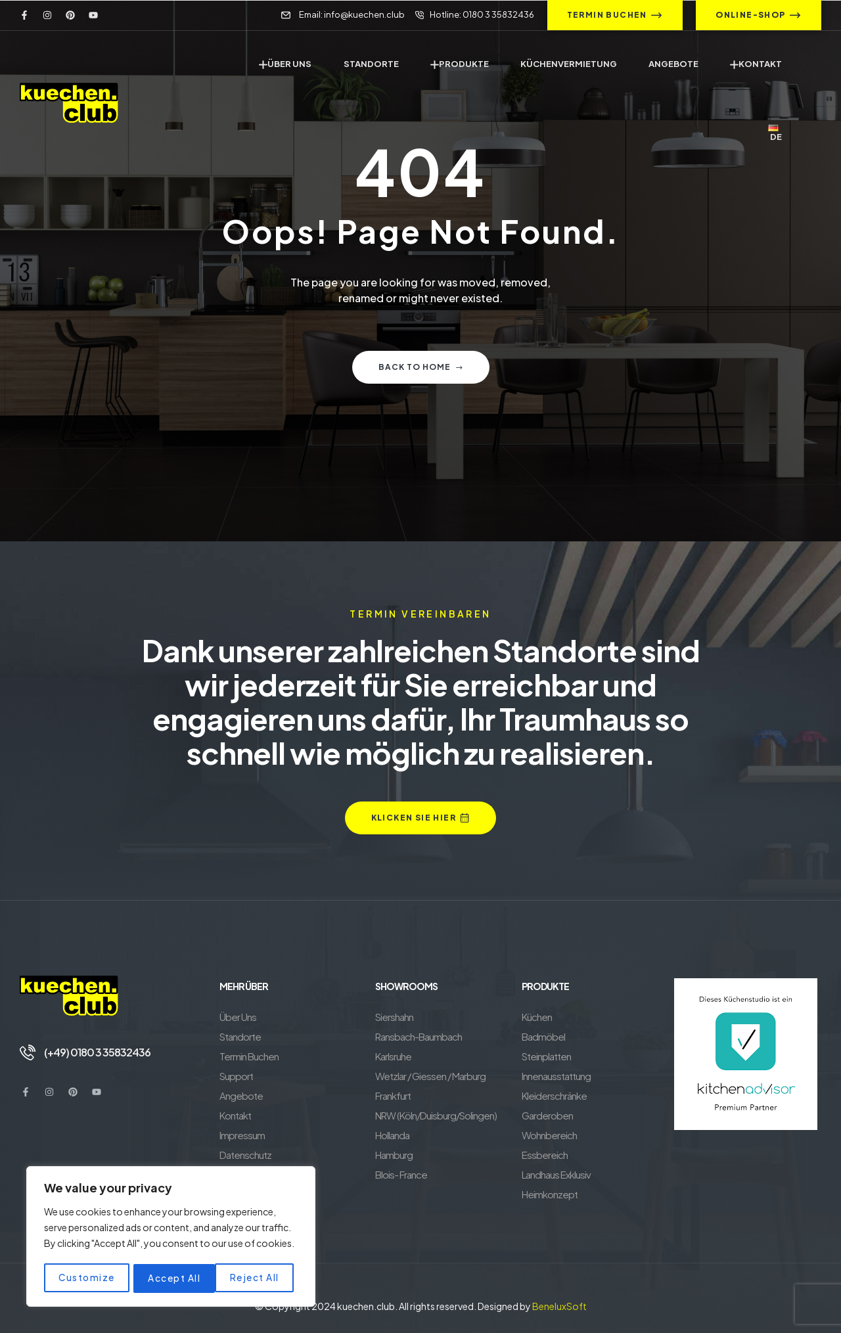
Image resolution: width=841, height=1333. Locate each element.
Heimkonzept (550, 1194)
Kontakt (235, 1115)
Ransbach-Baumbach (418, 1036)
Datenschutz (245, 1154)
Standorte (240, 1036)
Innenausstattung (556, 1076)
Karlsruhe (393, 1056)
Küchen (537, 1016)
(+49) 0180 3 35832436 (97, 1052)
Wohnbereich (549, 1135)
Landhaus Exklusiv (556, 1174)
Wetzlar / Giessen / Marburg (430, 1076)
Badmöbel (543, 1036)
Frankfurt (393, 1095)
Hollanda (392, 1135)
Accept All (257, 1278)
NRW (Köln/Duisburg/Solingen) (436, 1115)
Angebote (241, 1095)
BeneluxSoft (559, 1306)
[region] (170, 1238)
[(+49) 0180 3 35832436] (27, 1052)
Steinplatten (546, 1056)
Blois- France (401, 1174)
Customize (86, 1278)
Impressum (242, 1135)
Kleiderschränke (554, 1095)
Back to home (420, 367)
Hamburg (394, 1154)
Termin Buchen (249, 1056)
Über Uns (237, 1016)
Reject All (173, 1278)
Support (236, 1076)
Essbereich (545, 1154)
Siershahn (394, 1016)
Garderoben (547, 1115)
